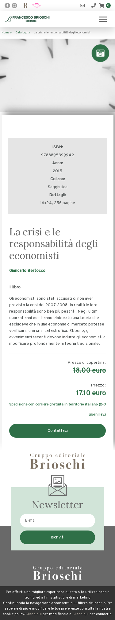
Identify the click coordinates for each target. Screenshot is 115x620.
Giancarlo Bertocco (27, 270)
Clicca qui (33, 614)
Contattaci (58, 430)
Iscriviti (57, 537)
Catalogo (21, 33)
